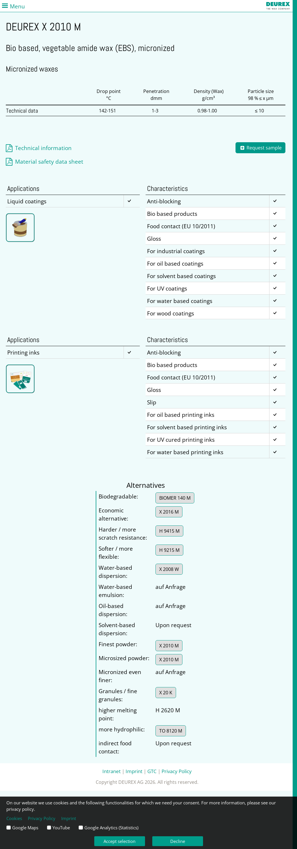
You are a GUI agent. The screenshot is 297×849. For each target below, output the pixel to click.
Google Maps (25, 827)
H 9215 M (169, 550)
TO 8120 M (170, 731)
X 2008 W (169, 569)
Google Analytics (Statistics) (111, 827)
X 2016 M (169, 512)
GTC (152, 771)
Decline (177, 841)
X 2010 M (169, 645)
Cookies (14, 818)
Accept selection (119, 841)
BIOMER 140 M (175, 498)
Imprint (134, 771)
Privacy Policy (177, 771)
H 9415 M (169, 531)
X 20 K (165, 692)
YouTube (61, 827)
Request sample (260, 148)
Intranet (111, 771)
